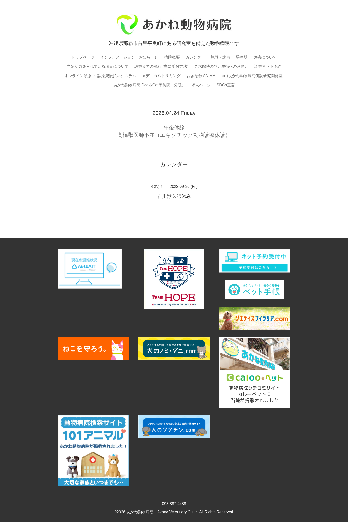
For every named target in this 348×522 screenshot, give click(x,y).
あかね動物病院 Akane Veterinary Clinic (161, 512)
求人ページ (201, 85)
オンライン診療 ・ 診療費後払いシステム (100, 76)
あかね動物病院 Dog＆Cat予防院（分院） (149, 85)
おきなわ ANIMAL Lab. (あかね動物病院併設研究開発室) (235, 76)
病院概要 (172, 57)
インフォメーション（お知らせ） (129, 57)
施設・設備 (220, 57)
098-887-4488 (174, 504)
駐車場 (242, 57)
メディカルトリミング (161, 76)
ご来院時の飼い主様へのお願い (221, 66)
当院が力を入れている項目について (98, 66)
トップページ (82, 57)
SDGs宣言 (226, 85)
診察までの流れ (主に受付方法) (161, 66)
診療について (265, 57)
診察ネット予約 (267, 66)
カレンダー (195, 57)
